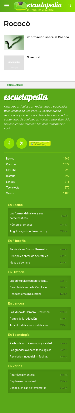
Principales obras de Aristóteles (29, 256)
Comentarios (15, 85)
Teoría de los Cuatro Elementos (29, 249)
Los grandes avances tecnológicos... (31, 350)
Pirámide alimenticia (22, 374)
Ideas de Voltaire (20, 262)
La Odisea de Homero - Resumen (30, 312)
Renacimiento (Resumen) (25, 293)
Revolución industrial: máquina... (29, 356)
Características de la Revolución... (30, 287)
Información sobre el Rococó (48, 37)
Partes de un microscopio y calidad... (31, 343)
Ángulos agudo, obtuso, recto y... (29, 231)
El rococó (33, 57)
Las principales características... (29, 280)
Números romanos (21, 224)
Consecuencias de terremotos (28, 387)
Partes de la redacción (23, 318)
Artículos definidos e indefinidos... (30, 325)
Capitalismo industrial (23, 381)
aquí (7, 128)
